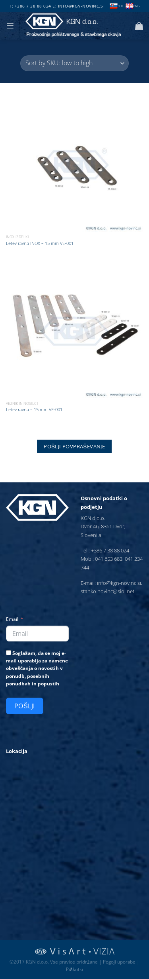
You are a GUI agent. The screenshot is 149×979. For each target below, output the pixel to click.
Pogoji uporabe (119, 961)
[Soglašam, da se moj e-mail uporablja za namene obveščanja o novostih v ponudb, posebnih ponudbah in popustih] (8, 652)
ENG (133, 6)
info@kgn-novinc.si (81, 6)
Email (12, 619)
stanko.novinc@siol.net (107, 591)
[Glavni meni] (10, 26)
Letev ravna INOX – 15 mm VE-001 (40, 243)
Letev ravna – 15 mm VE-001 (34, 409)
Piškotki (74, 969)
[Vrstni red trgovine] (74, 63)
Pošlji (24, 706)
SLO (116, 6)
